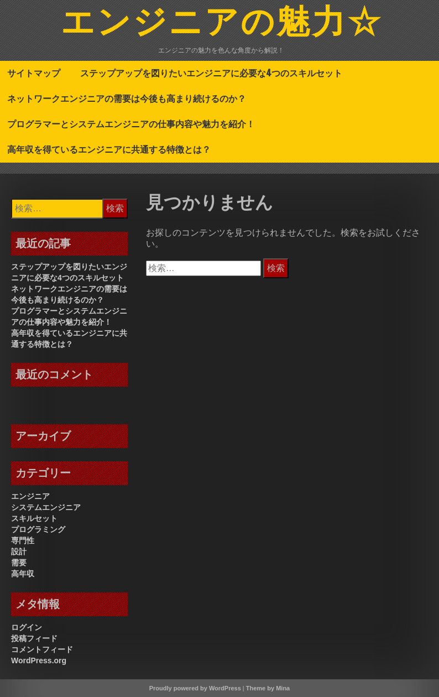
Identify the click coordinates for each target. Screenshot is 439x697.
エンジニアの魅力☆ (222, 24)
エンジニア (30, 496)
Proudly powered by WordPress (195, 688)
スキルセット (34, 518)
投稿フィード (34, 638)
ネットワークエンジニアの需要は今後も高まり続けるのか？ (126, 98)
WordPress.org (38, 660)
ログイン (26, 627)
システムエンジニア (46, 507)
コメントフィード (42, 649)
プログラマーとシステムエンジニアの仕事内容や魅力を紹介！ (131, 123)
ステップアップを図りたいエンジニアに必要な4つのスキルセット (211, 73)
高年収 (22, 573)
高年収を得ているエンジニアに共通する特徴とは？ (109, 149)
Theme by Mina (268, 688)
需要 (19, 562)
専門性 (22, 540)
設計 (19, 551)
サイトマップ (33, 73)
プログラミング (38, 529)
